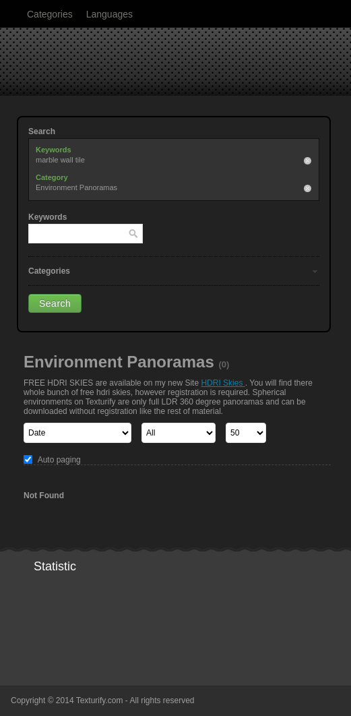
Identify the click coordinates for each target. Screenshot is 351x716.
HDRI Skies (223, 383)
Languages (109, 14)
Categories (50, 14)
